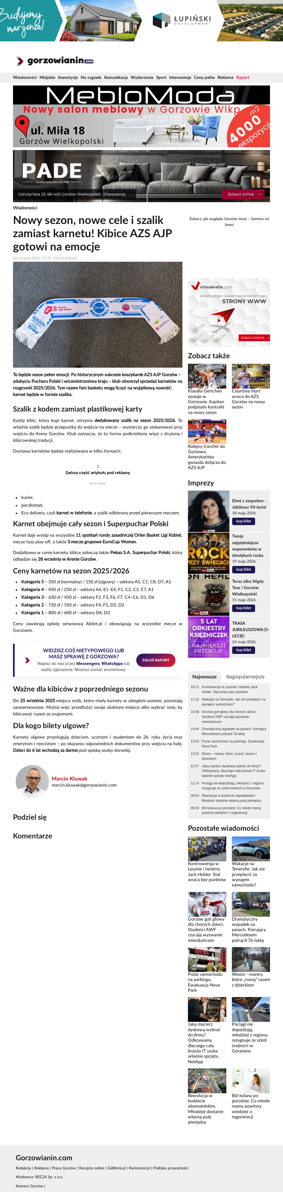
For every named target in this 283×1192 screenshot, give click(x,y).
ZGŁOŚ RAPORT (156, 660)
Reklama (226, 78)
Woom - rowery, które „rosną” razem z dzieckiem (229, 756)
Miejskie (47, 78)
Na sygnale (91, 78)
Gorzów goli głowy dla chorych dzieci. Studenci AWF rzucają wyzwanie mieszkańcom (229, 717)
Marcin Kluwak (69, 779)
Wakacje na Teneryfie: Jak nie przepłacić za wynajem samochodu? (233, 701)
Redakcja (23, 1168)
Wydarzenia (142, 78)
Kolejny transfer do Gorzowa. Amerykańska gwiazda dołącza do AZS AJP (207, 457)
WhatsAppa (112, 663)
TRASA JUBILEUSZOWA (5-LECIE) (250, 629)
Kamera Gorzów (29, 1186)
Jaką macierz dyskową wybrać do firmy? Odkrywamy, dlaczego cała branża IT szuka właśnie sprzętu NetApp (233, 771)
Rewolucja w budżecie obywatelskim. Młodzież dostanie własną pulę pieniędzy (231, 798)
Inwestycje (68, 78)
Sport (161, 78)
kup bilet (243, 521)
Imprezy (201, 483)
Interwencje (180, 78)
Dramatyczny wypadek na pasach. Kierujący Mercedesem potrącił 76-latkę (234, 731)
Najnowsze (204, 677)
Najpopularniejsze (245, 677)
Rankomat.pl (139, 1168)
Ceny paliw (204, 78)
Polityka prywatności (170, 1168)
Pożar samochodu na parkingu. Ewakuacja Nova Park (233, 743)
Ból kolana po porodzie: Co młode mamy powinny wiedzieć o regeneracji (231, 810)
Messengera (87, 663)
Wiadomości (25, 78)
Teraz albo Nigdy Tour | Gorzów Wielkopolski (248, 587)
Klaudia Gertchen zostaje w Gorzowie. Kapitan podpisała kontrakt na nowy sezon (206, 402)
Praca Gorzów (64, 1168)
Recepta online (91, 1168)
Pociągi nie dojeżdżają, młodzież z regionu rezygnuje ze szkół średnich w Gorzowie (233, 785)
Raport (243, 78)
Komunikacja (116, 78)
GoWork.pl (116, 1168)
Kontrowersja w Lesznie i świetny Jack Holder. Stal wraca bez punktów (230, 689)
